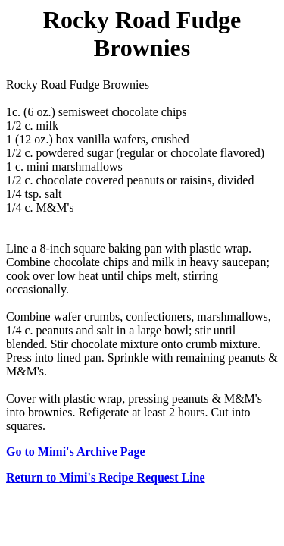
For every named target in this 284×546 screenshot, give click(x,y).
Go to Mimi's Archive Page (75, 451)
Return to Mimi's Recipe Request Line (105, 477)
